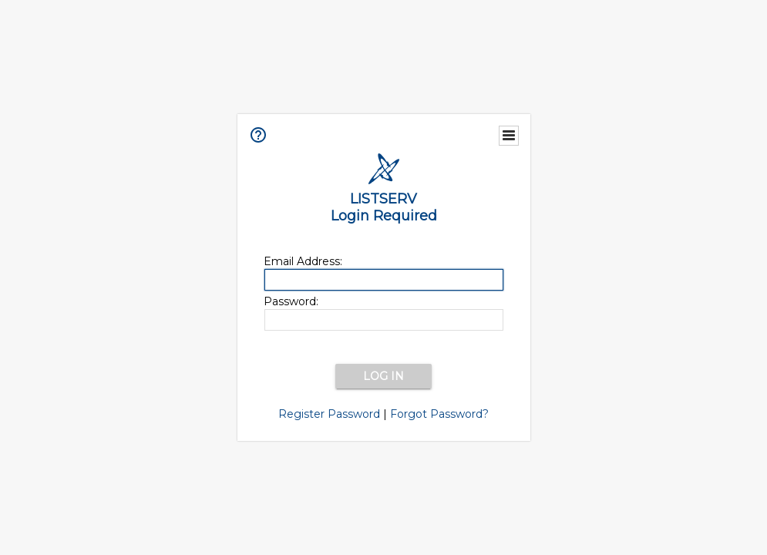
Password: (291, 301)
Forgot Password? (439, 414)
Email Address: (303, 261)
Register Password (329, 414)
